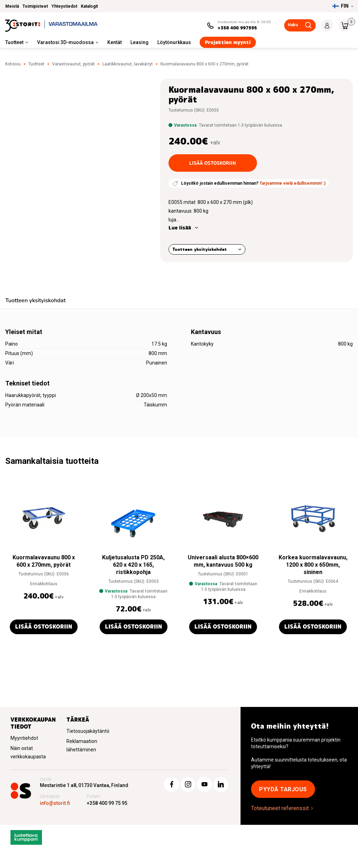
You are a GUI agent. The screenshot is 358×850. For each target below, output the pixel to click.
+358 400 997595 (237, 28)
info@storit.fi (55, 803)
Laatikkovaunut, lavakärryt (127, 64)
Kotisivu (13, 64)
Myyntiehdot (24, 738)
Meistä (12, 6)
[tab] (35, 301)
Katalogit (89, 6)
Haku (293, 24)
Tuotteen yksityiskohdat (199, 249)
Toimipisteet (35, 6)
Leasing (139, 42)
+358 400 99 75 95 (107, 803)
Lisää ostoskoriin (212, 163)
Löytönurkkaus (174, 42)
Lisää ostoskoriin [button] (43, 627)
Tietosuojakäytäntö (87, 731)
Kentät (114, 42)
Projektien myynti (228, 42)
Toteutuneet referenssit (280, 808)
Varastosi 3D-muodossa (65, 42)
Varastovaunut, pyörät (73, 64)
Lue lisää (180, 227)
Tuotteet (14, 42)
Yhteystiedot (64, 6)
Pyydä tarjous (283, 789)
